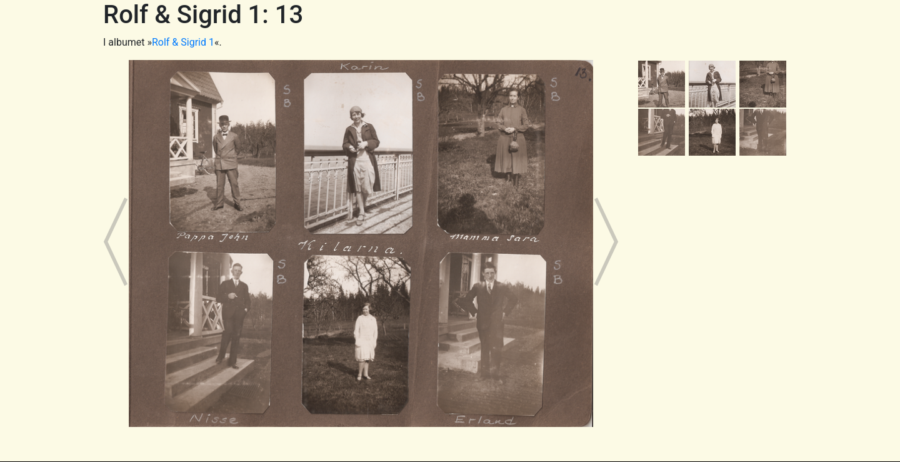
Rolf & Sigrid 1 (183, 42)
